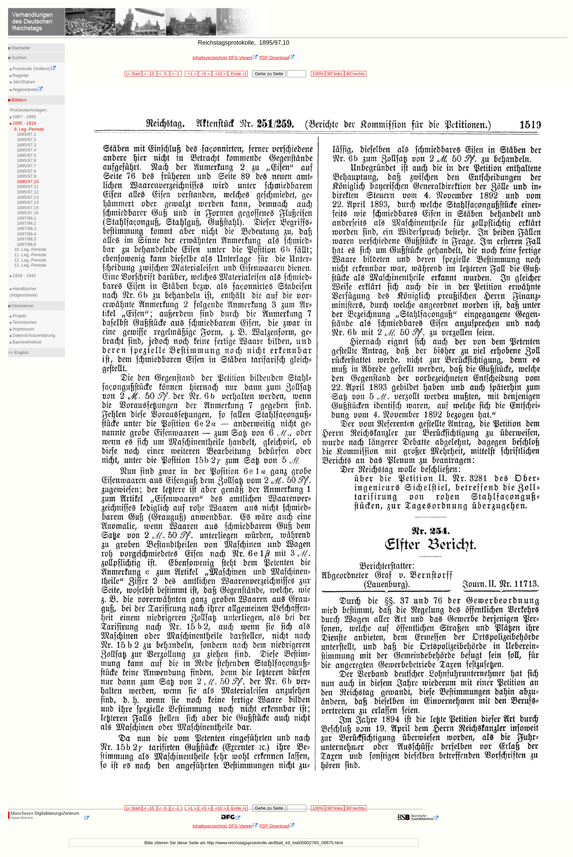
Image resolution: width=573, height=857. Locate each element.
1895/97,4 (26, 149)
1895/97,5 (26, 155)
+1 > (191, 73)
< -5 (163, 73)
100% (318, 73)
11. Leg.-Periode (30, 254)
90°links (335, 73)
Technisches (24, 322)
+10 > (219, 73)
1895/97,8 (26, 171)
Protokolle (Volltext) (33, 68)
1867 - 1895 (23, 116)
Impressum (22, 328)
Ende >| (238, 73)
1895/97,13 (28, 197)
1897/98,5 (26, 238)
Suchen (18, 57)
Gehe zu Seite (269, 73)
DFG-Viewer (243, 57)
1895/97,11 (28, 186)
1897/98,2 (26, 223)
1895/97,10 (28, 181)
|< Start (133, 73)
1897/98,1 (26, 218)
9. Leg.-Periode (29, 129)
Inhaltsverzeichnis (210, 57)
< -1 (176, 73)
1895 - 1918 (23, 123)
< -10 (150, 73)
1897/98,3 (26, 228)
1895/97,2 (26, 139)
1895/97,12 (28, 191)
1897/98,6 (26, 244)
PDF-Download (277, 57)
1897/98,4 (26, 233)
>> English (18, 352)
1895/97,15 (28, 207)
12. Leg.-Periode (30, 260)
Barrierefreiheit (26, 342)
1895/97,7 (26, 165)
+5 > (205, 73)
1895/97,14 (28, 202)
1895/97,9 (26, 176)
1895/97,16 (28, 212)
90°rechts (355, 73)
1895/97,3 (26, 144)
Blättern (18, 99)
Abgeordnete (27, 89)
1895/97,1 (26, 134)
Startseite (20, 47)
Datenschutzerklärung (33, 335)
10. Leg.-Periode (30, 249)
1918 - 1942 (23, 275)
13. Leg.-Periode (30, 265)
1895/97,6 (26, 160)
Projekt (18, 315)
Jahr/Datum (23, 81)
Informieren (22, 305)
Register (20, 75)
